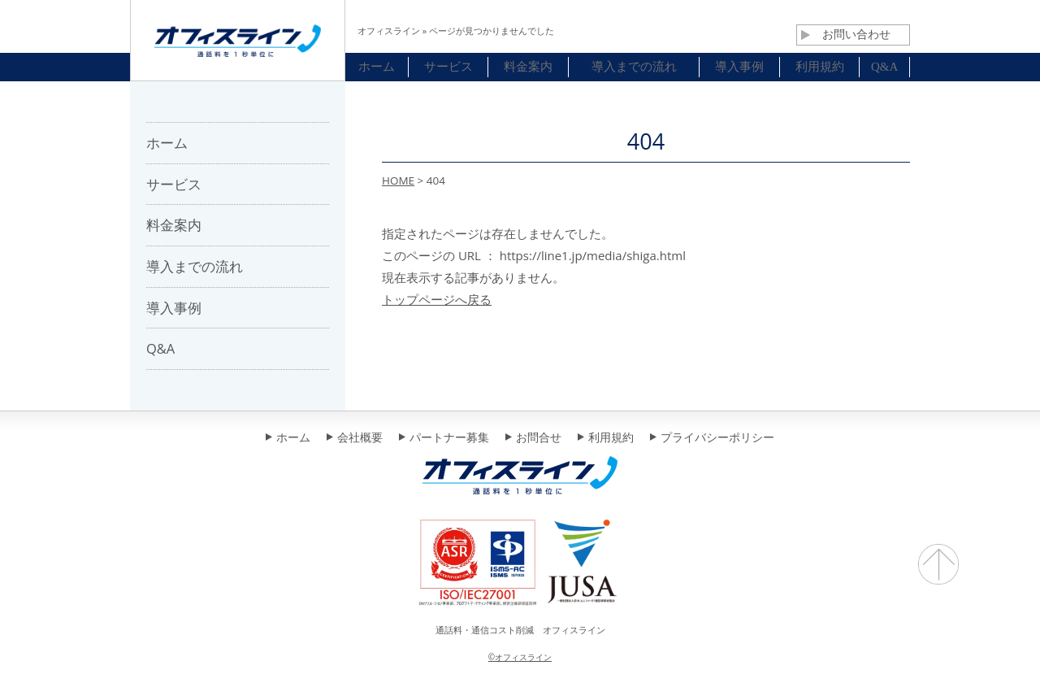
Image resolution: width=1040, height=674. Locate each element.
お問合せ (533, 438)
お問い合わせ (845, 34)
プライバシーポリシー (712, 438)
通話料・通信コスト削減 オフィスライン (520, 630)
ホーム (288, 438)
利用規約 (606, 438)
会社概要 (355, 438)
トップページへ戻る (437, 299)
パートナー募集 (444, 438)
